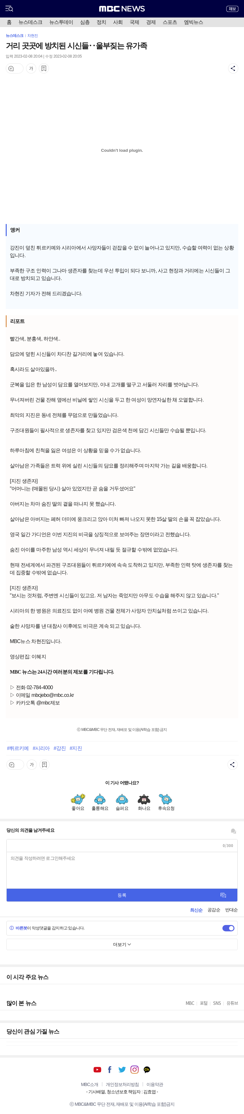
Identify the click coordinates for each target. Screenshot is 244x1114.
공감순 (213, 909)
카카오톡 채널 (147, 1069)
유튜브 (97, 1069)
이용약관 (154, 1084)
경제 (151, 22)
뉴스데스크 (30, 22)
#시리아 (41, 748)
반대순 (231, 909)
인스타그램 (134, 1069)
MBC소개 (89, 1084)
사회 (118, 22)
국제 (134, 22)
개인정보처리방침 (122, 1084)
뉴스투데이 (61, 22)
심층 (85, 22)
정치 (101, 22)
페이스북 (109, 1069)
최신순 (196, 910)
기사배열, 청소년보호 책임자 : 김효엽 (122, 1091)
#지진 (76, 748)
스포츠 (170, 22)
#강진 (60, 748)
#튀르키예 (18, 748)
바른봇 (18, 928)
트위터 (122, 1069)
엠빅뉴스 (193, 22)
